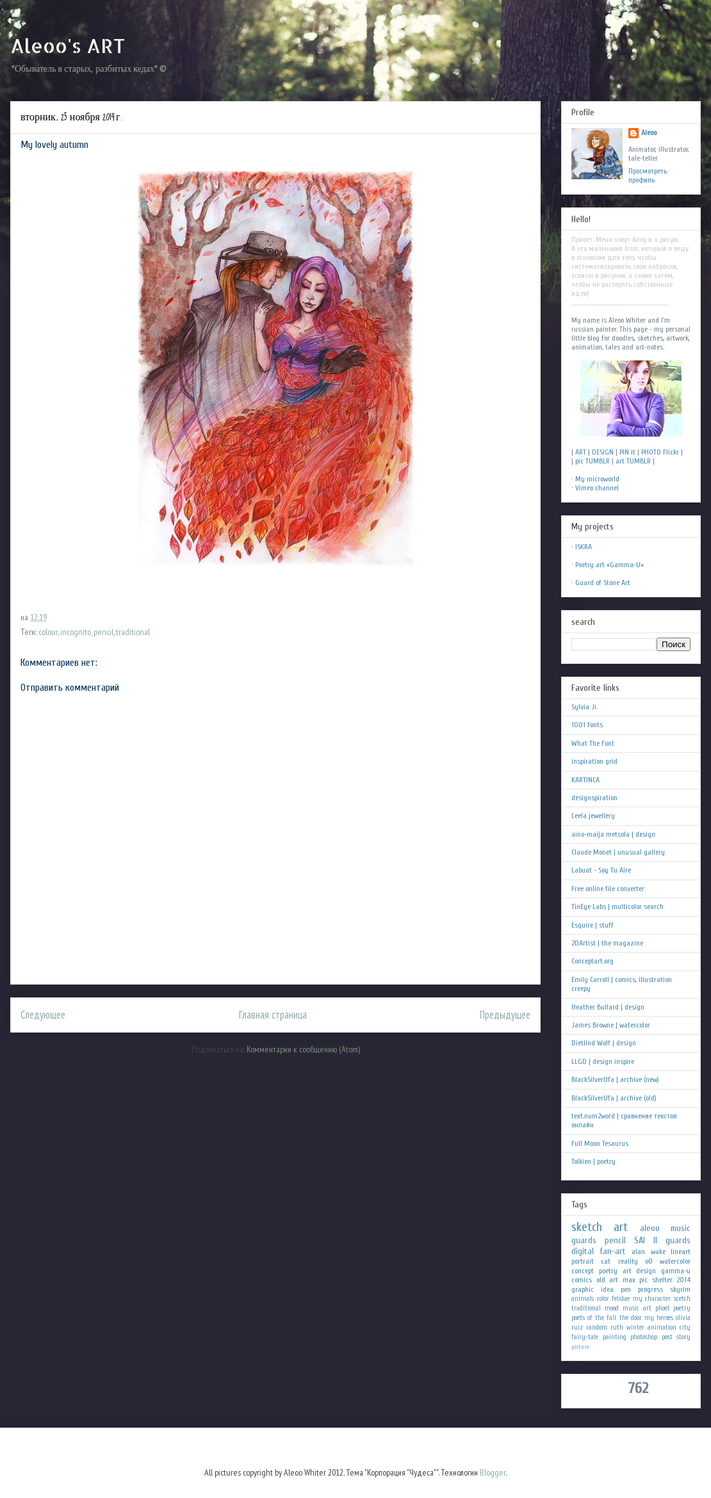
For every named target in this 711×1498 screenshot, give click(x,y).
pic (643, 1279)
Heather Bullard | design (607, 1007)
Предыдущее (505, 1015)
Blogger (492, 1472)
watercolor (675, 1261)
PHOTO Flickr (660, 451)
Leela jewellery (593, 815)
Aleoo (649, 132)
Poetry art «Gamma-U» (609, 564)
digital (582, 1251)
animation (662, 1327)
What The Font (592, 743)
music (681, 1228)
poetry (682, 1308)
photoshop (643, 1337)
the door (630, 1318)
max (629, 1279)
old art (607, 1279)
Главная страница (273, 1015)
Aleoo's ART (67, 45)
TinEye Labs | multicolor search (617, 906)
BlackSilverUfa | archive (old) (614, 1097)
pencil (103, 632)
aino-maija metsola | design (613, 834)
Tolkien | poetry (593, 1161)
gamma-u (676, 1270)
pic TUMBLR (592, 460)
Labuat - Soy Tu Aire (601, 870)
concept (582, 1270)
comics (581, 1279)
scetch (682, 1298)
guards (583, 1240)
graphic (582, 1289)
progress (650, 1289)
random (596, 1327)
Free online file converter (607, 888)
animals (582, 1298)
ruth (616, 1327)
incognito (75, 632)
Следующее (42, 1015)
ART (580, 451)
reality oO (635, 1261)
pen (626, 1289)
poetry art (615, 1270)
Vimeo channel (597, 487)
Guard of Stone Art (602, 582)
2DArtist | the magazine (607, 942)
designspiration (594, 797)
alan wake (649, 1251)
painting (614, 1337)
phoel (662, 1308)
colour (48, 632)
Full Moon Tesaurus (599, 1143)
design (646, 1270)
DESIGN (603, 451)
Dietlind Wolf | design (603, 1042)
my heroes (658, 1318)
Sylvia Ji (583, 706)
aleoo (650, 1228)
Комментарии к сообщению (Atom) (303, 1049)
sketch (586, 1227)
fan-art (613, 1251)
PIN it (627, 451)
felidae (621, 1298)
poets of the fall (593, 1318)
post (667, 1337)
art (621, 1227)
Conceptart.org (592, 960)
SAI (639, 1240)
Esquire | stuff (592, 925)
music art (637, 1308)
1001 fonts (587, 724)
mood (612, 1308)
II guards (672, 1240)
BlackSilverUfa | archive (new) (615, 1079)
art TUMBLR (633, 460)
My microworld (597, 478)
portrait (582, 1261)
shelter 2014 (671, 1279)
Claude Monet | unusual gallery (618, 852)
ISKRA (583, 546)
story (683, 1337)
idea (607, 1289)
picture (580, 1346)
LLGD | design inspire (602, 1061)
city (685, 1327)
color (603, 1298)
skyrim (680, 1289)
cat (605, 1261)
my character (652, 1298)
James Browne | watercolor (610, 1024)
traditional (133, 632)
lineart (681, 1251)
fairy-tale (584, 1337)
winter (635, 1327)
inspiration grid (594, 761)
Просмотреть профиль (647, 175)
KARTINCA (585, 779)
